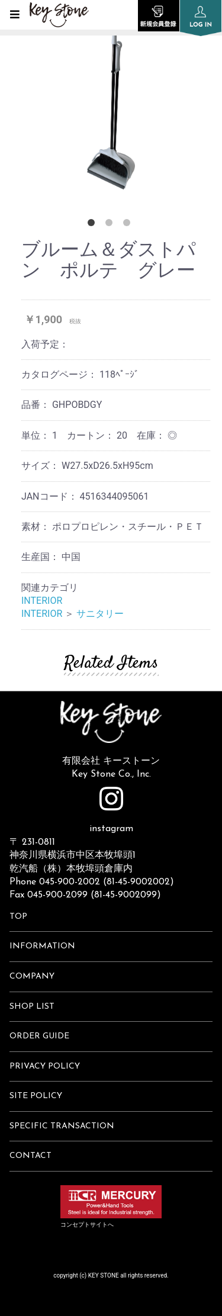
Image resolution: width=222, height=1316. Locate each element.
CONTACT (30, 1155)
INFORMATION (42, 946)
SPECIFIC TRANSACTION (61, 1126)
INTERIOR (41, 600)
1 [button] (93, 225)
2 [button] (111, 225)
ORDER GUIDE (39, 1036)
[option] (111, 100)
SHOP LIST (31, 1006)
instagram (111, 810)
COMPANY (31, 976)
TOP (18, 916)
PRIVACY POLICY (44, 1066)
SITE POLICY (35, 1096)
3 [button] (129, 225)
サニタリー (100, 613)
